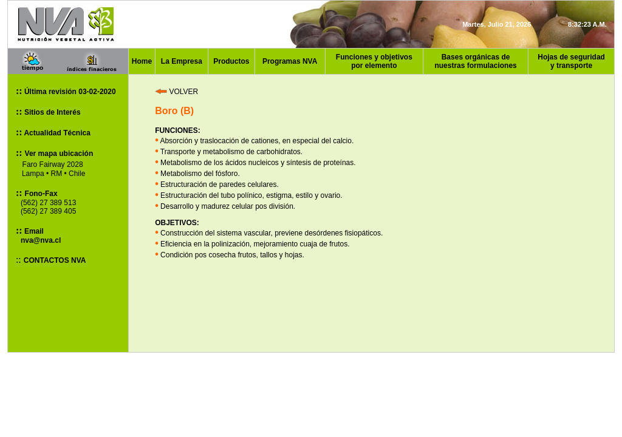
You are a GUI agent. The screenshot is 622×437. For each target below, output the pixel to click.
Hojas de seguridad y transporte (571, 61)
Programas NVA (289, 61)
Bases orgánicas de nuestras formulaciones (475, 61)
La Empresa (181, 61)
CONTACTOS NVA (55, 260)
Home (142, 61)
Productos (231, 61)
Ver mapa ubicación (59, 153)
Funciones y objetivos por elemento (374, 61)
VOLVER (176, 91)
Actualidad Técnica (56, 133)
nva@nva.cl (41, 240)
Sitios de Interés (51, 112)
